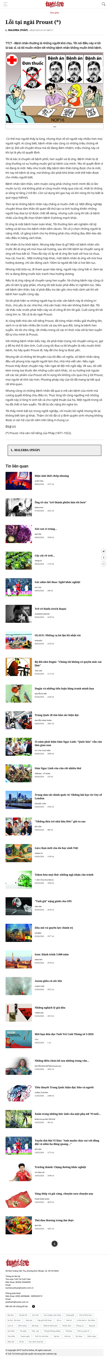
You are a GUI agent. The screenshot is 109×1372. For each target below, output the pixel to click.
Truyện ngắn (25, 1352)
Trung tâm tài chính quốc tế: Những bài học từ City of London (69, 802)
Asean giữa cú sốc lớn (51, 991)
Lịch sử (10, 1342)
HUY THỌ (40, 589)
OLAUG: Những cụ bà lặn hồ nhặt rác (60, 638)
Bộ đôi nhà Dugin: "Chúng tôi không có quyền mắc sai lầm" (69, 667)
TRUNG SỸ (40, 562)
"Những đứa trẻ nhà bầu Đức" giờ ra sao (63, 828)
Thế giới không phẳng (52, 1347)
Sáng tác (92, 1342)
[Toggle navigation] (6, 4)
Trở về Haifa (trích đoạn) (53, 611)
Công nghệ (70, 1331)
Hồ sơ (59, 1336)
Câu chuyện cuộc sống (52, 1331)
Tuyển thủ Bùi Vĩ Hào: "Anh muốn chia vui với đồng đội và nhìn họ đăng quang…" (70, 1155)
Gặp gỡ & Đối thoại (44, 1336)
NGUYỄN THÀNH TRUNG (45, 725)
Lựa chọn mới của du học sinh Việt (59, 855)
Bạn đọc (11, 1331)
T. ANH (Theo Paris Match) (46, 888)
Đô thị (21, 1358)
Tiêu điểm (11, 1352)
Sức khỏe (11, 1347)
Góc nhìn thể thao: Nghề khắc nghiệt (60, 584)
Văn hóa (67, 1352)
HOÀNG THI (41, 860)
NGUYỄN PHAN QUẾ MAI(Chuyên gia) (50, 1077)
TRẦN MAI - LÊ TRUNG (45, 779)
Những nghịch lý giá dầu (52, 1018)
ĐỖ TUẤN (40, 833)
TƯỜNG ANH (41, 1023)
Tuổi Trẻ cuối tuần (41, 1352)
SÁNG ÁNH (41, 969)
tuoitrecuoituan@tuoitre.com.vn (19, 1304)
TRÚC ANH (40, 674)
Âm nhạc (79, 1352)
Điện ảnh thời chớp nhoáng (54, 476)
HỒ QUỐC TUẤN (42, 810)
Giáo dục (29, 1336)
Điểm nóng (91, 1352)
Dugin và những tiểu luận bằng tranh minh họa (67, 692)
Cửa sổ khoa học (85, 1331)
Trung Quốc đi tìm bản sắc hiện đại (59, 720)
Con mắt (35, 1331)
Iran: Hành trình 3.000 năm (54, 963)
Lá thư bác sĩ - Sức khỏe (86, 1336)
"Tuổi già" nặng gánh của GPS (56, 909)
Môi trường (22, 1342)
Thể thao (68, 1347)
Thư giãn (54, 12)
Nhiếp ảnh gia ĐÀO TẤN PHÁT (47, 1135)
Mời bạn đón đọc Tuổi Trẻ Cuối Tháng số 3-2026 (67, 1045)
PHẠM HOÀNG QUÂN (44, 1213)
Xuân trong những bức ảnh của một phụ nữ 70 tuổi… (66, 1128)
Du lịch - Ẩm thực (14, 1336)
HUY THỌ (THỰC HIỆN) (45, 756)
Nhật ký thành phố (50, 1342)
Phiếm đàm (66, 1342)
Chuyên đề (23, 1331)
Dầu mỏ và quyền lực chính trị (56, 936)
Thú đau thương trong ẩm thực (57, 1234)
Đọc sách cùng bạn (36, 1358)
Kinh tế (69, 1336)
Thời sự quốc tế (83, 1347)
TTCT (39, 1050)
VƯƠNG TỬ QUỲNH (43, 1104)
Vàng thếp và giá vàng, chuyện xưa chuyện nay (67, 1207)
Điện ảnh (11, 1358)
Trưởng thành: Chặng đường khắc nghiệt (63, 1180)
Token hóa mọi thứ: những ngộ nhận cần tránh (67, 882)
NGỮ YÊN (40, 535)
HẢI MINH (40, 942)
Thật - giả (35, 1347)
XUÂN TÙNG (41, 481)
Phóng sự (80, 1342)
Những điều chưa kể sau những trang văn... (65, 1072)
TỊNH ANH (40, 915)
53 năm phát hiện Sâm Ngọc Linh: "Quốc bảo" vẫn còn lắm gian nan (68, 748)
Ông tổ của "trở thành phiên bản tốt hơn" (63, 503)
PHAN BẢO (40, 644)
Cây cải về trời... (47, 557)
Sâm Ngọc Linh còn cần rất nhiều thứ (61, 774)
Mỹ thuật (35, 1342)
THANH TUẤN (41, 996)
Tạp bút (56, 1352)
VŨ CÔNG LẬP (42, 1186)
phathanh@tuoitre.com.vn (17, 1318)
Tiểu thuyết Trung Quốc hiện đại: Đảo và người (67, 1099)
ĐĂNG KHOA (41, 508)
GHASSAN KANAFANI (44, 617)
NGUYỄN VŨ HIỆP (43, 698)
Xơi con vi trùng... (48, 530)
